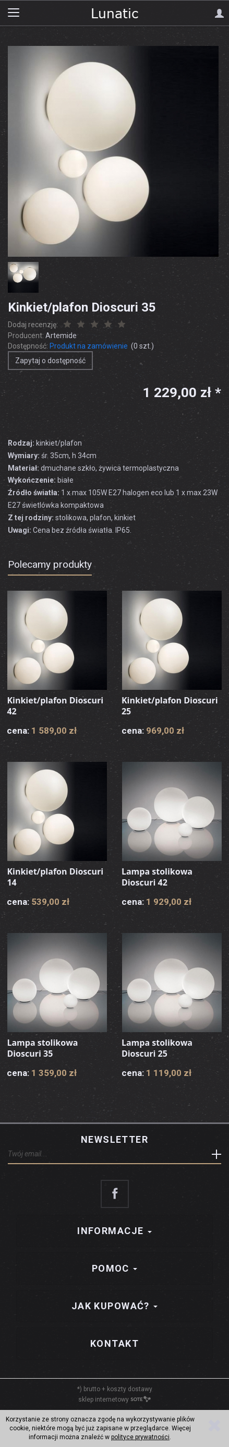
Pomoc (115, 1268)
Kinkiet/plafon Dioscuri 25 (170, 706)
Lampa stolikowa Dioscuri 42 (157, 877)
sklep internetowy (114, 1399)
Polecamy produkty (50, 564)
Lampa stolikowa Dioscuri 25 (157, 1048)
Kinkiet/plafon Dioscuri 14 (55, 877)
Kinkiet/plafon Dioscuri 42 (55, 706)
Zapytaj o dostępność (50, 360)
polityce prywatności (140, 1437)
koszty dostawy (129, 1389)
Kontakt (114, 1343)
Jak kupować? (114, 1305)
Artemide (61, 335)
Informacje (114, 1230)
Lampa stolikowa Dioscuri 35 (42, 1048)
